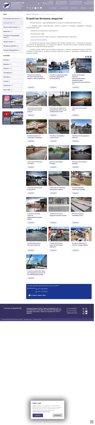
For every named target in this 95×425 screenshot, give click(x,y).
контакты (74, 8)
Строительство (34, 14)
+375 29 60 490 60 (61, 2)
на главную (53, 8)
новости (83, 8)
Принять (37, 415)
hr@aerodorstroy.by (89, 4)
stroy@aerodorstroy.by (61, 4)
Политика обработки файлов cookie (41, 411)
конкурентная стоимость (37, 37)
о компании (64, 8)
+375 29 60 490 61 (89, 2)
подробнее (31, 87)
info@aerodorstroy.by (48, 4)
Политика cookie (27, 319)
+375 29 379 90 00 (76, 2)
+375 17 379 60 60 (48, 2)
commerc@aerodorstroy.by (75, 4)
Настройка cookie (37, 319)
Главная (28, 14)
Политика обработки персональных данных (12, 319)
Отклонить (58, 415)
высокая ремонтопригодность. (39, 40)
